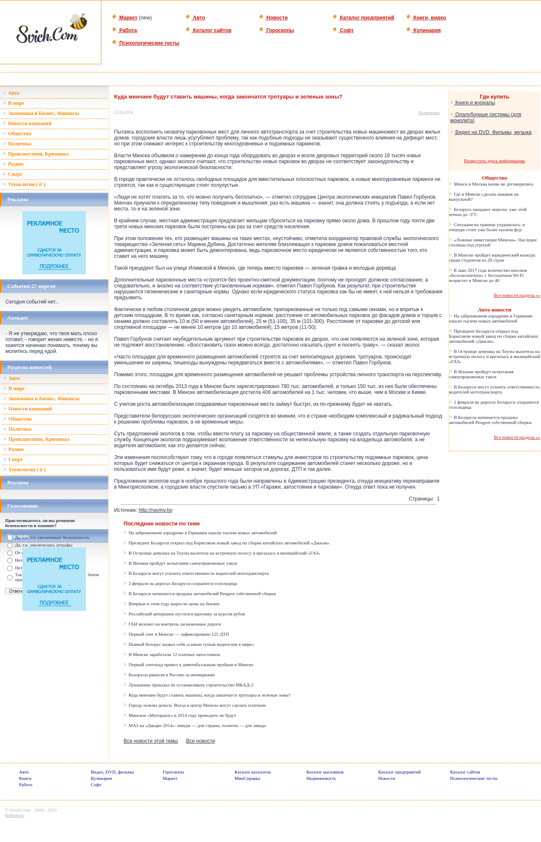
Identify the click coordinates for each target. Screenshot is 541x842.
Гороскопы (276, 30)
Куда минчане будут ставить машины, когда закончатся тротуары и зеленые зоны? (206, 694)
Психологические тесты (145, 43)
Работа (124, 30)
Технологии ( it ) (24, 184)
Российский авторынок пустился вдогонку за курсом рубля (184, 613)
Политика (17, 144)
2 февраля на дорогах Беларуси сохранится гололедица (180, 583)
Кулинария (423, 30)
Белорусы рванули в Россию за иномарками (169, 674)
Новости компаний (27, 123)
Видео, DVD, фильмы (112, 771)
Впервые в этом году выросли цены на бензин (171, 603)
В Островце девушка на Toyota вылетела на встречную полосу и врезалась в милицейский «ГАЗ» (221, 552)
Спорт (12, 174)
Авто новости (494, 309)
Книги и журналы (472, 103)
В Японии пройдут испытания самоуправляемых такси (180, 563)
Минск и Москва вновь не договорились (491, 183)
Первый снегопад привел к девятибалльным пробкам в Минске (188, 664)
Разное (13, 164)
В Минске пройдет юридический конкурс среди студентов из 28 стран (492, 257)
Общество (17, 134)
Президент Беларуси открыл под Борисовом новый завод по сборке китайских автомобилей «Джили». (226, 542)
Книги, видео (426, 18)
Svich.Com (20, 809)
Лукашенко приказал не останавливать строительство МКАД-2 (188, 684)
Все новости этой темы (150, 741)
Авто (195, 18)
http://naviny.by (155, 510)
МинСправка (247, 778)
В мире (13, 103)
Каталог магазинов (325, 771)
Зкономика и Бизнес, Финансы (41, 113)
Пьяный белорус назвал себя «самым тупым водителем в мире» (188, 644)
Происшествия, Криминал (36, 154)
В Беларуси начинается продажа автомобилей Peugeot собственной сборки (199, 593)
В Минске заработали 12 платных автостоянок (171, 654)
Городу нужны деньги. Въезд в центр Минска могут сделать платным (194, 705)
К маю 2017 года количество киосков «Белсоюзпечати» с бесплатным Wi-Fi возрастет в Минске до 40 (488, 275)
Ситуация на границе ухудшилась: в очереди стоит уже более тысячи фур (487, 227)
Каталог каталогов (253, 771)
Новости (273, 18)
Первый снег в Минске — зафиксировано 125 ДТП (176, 634)
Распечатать (429, 112)
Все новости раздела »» (517, 295)
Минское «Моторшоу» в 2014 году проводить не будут (179, 715)
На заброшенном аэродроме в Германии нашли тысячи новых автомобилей (199, 532)
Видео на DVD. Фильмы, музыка (491, 132)
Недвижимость (321, 778)
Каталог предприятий (363, 18)
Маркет (124, 18)
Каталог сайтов (208, 30)
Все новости (200, 741)
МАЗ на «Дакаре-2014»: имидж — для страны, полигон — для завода (194, 725)
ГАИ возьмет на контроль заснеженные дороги (172, 623)
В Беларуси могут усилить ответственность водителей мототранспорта (195, 573)
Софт (343, 30)
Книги (25, 778)
